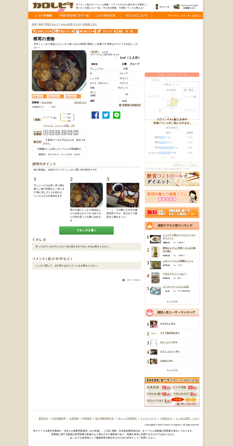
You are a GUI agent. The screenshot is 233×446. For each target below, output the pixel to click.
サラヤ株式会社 (167, 333)
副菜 (34, 24)
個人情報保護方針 (104, 418)
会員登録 (74, 418)
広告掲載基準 (59, 418)
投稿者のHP (80, 102)
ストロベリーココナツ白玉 (176, 287)
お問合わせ (166, 418)
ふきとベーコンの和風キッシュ (178, 261)
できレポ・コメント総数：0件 (59, 125)
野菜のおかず (52, 24)
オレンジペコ (166, 342)
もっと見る (172, 301)
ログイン (196, 15)
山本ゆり (164, 361)
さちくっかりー (167, 351)
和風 (40, 24)
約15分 (77, 24)
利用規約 (87, 418)
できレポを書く (86, 230)
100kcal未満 (66, 24)
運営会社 (43, 418)
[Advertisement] (172, 46)
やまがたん (165, 324)
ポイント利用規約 (127, 418)
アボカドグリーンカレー (175, 274)
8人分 (104, 52)
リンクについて (148, 418)
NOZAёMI (46, 102)
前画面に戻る (90, 24)
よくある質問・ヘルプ (187, 418)
